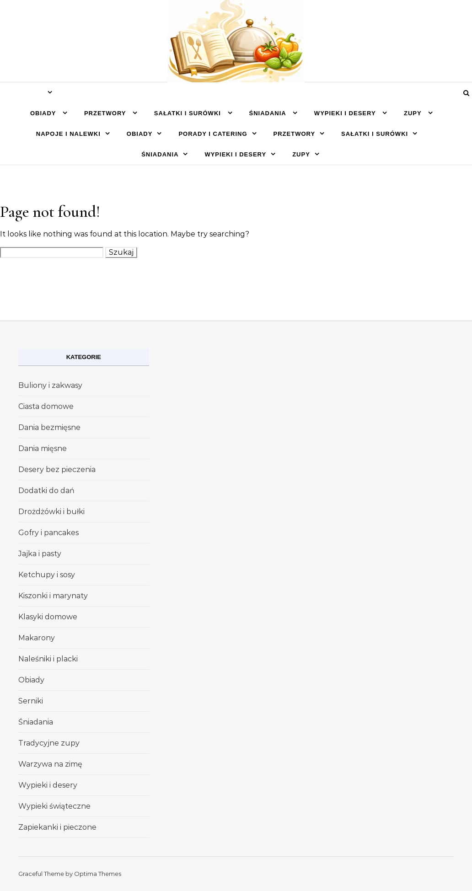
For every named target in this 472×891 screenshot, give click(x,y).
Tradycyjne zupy (49, 743)
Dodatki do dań (46, 490)
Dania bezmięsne (49, 427)
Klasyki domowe (47, 616)
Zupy (414, 113)
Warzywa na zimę (50, 764)
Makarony (36, 637)
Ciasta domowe (46, 406)
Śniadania (268, 113)
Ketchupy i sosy (46, 574)
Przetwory (106, 113)
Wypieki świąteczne (54, 806)
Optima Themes (97, 873)
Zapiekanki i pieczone (57, 827)
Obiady (44, 113)
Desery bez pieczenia (57, 469)
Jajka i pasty (39, 553)
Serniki (30, 701)
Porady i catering (212, 133)
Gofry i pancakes (48, 532)
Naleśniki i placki (48, 659)
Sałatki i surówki (188, 113)
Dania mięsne (42, 448)
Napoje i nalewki (68, 133)
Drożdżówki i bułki (51, 511)
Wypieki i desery (346, 113)
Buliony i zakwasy (50, 385)
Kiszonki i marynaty (53, 595)
